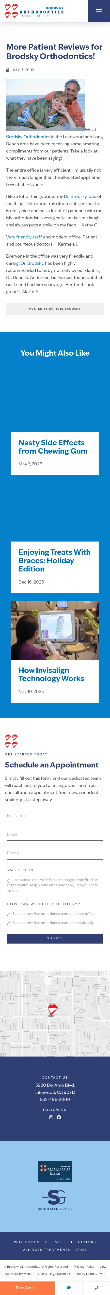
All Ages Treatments (46, 1250)
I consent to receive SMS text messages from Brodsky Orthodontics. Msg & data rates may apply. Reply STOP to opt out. (52, 885)
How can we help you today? (43, 904)
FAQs (81, 1250)
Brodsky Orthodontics (28, 137)
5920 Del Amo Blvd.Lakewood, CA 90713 (55, 1089)
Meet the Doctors (75, 1242)
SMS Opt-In (20, 870)
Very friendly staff (24, 237)
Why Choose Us (31, 1242)
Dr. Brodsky (75, 197)
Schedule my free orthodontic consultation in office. (54, 914)
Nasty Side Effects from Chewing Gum (53, 448)
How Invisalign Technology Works (51, 675)
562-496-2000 (55, 1100)
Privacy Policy (84, 1267)
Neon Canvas (95, 1274)
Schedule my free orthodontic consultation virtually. (53, 923)
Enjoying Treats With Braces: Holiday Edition (54, 561)
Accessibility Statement (53, 1274)
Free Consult (27, 1288)
